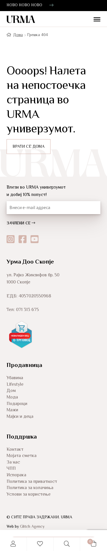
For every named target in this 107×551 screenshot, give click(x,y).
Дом (11, 391)
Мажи (12, 410)
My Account (13, 544)
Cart (86, 540)
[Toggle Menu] (94, 20)
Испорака (16, 475)
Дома (18, 35)
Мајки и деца (20, 416)
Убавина (15, 378)
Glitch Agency (32, 527)
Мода (12, 397)
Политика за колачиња (30, 488)
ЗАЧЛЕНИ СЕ (21, 223)
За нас (13, 462)
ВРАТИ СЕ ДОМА (29, 147)
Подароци (17, 404)
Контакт (15, 449)
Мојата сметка (22, 456)
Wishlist (40, 544)
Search (67, 544)
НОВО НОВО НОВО (24, 5)
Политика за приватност (32, 481)
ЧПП (11, 468)
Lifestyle (15, 384)
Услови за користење (29, 494)
